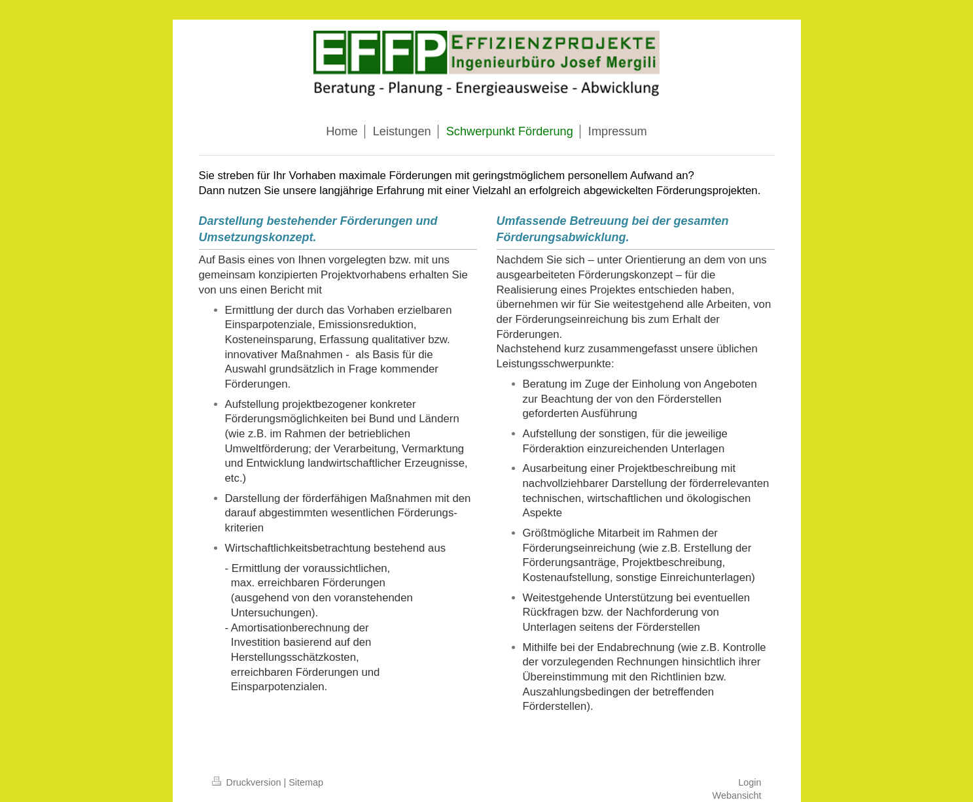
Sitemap (306, 782)
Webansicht (737, 795)
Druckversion (248, 782)
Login (749, 782)
